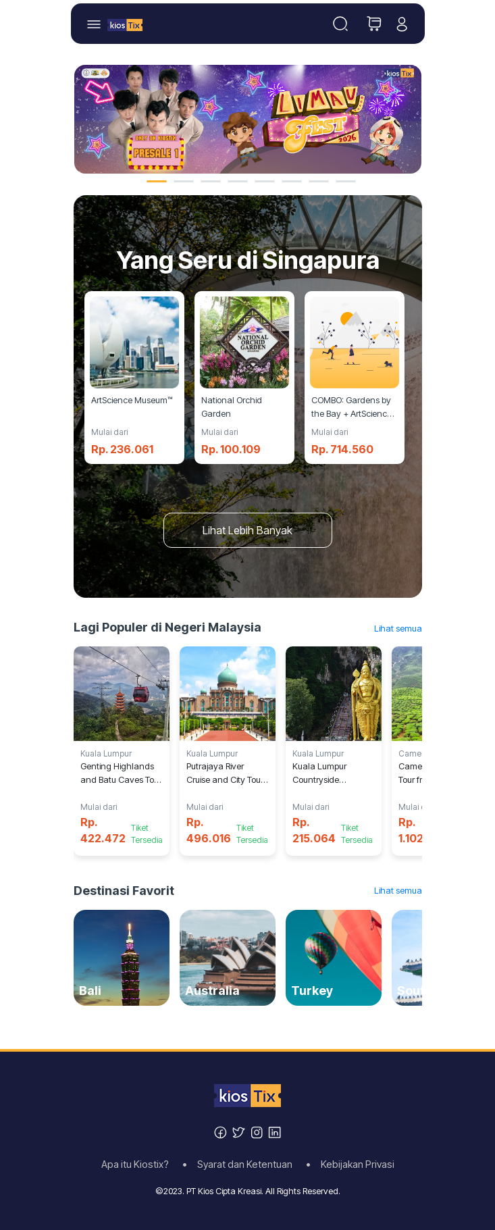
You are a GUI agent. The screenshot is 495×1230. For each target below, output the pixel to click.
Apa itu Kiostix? (139, 1164)
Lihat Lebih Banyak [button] (247, 530)
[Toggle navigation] (340, 23)
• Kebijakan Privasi (350, 1164)
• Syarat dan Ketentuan (241, 1164)
